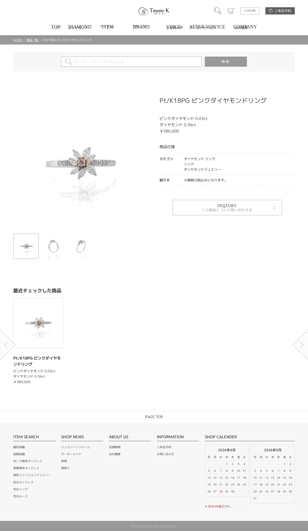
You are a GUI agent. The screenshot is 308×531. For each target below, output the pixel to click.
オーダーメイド (71, 454)
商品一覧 (32, 40)
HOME (17, 40)
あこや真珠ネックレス (27, 461)
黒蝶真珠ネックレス (26, 468)
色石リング (20, 489)
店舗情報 (115, 447)
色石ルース (20, 496)
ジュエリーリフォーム (75, 447)
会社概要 (115, 454)
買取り (65, 468)
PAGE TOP (154, 416)
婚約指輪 (19, 447)
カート (231, 10)
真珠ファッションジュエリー (32, 475)
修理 (64, 461)
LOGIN (250, 10)
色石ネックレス (23, 482)
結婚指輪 (19, 454)
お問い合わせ (165, 454)
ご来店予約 (282, 10)
